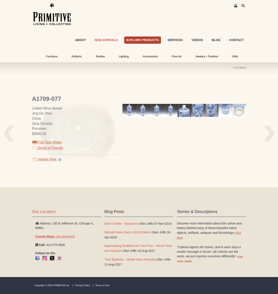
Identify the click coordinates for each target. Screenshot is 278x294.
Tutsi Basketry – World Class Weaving (130, 259)
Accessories (150, 56)
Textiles (100, 56)
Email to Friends (47, 148)
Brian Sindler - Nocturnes (121, 223)
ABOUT (80, 40)
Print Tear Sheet (47, 142)
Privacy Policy (82, 285)
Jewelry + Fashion (206, 56)
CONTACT (236, 40)
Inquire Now (44, 159)
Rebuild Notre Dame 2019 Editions (127, 232)
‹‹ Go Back (239, 67)
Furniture (52, 56)
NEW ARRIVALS (106, 40)
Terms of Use (102, 285)
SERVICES (175, 40)
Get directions (55, 236)
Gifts (235, 56)
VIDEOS (197, 40)
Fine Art (177, 56)
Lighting (124, 56)
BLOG (216, 40)
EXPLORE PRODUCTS (142, 40)
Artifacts (76, 56)
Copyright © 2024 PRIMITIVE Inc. (52, 285)
